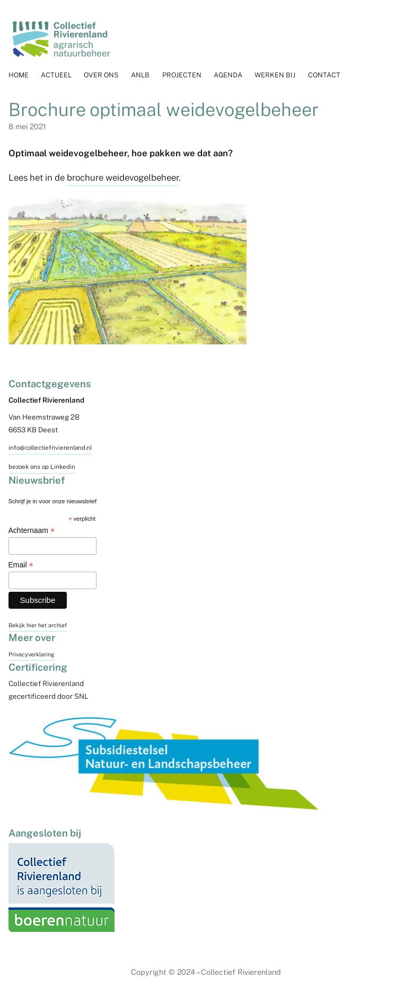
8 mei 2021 (27, 126)
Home (18, 75)
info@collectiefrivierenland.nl (50, 447)
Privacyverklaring (31, 654)
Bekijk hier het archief (37, 625)
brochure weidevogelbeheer (123, 177)
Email (20, 565)
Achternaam (31, 531)
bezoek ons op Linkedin (41, 466)
